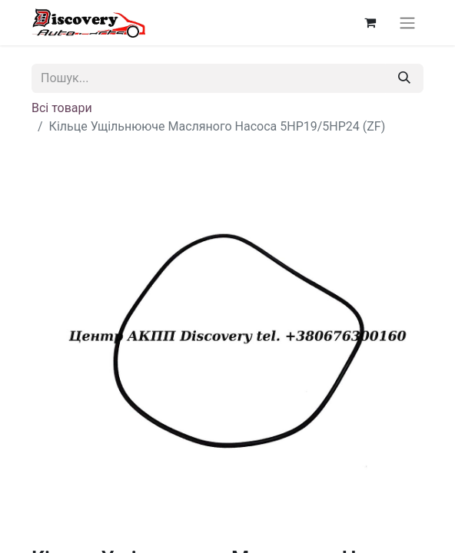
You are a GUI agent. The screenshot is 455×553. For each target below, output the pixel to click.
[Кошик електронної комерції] (369, 22)
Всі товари (62, 108)
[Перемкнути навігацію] (407, 22)
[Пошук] (404, 78)
